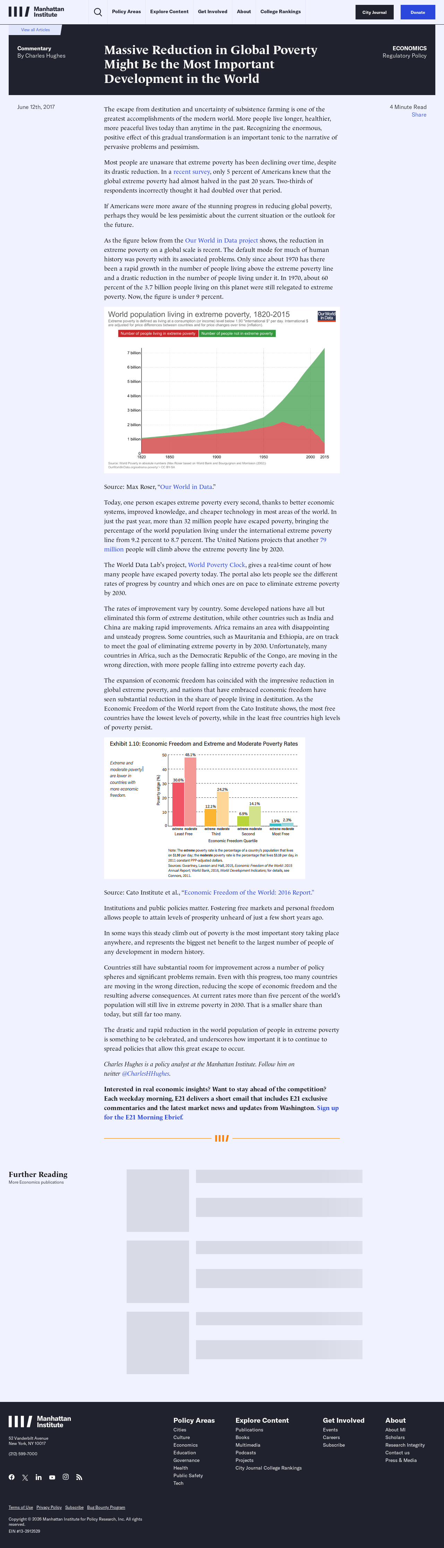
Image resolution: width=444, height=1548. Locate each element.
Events (330, 1430)
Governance (186, 1460)
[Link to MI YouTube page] (52, 1477)
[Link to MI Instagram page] (66, 1478)
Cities (179, 1430)
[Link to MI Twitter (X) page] (25, 1477)
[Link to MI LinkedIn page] (39, 1478)
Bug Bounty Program (106, 1507)
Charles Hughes (45, 55)
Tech (178, 1483)
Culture (181, 1437)
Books (242, 1437)
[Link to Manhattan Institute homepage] (40, 1425)
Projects (245, 1460)
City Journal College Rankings (269, 1468)
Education (184, 1452)
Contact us (397, 1452)
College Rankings (281, 11)
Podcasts (246, 1452)
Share (419, 114)
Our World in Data (186, 486)
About (244, 11)
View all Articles (35, 29)
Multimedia (248, 1445)
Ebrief (173, 1116)
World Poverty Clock (216, 564)
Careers (331, 1437)
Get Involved (213, 11)
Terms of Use (21, 1507)
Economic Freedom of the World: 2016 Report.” (249, 891)
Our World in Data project (221, 239)
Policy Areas (126, 11)
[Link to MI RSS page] (79, 1478)
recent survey (191, 171)
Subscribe (334, 1445)
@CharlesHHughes (145, 1072)
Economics (410, 48)
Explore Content (169, 11)
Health (180, 1468)
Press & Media (401, 1460)
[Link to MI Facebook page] (12, 1478)
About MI (395, 1430)
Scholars (395, 1437)
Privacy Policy (49, 1507)
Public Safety (188, 1475)
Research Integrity (405, 1445)
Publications (249, 1430)
